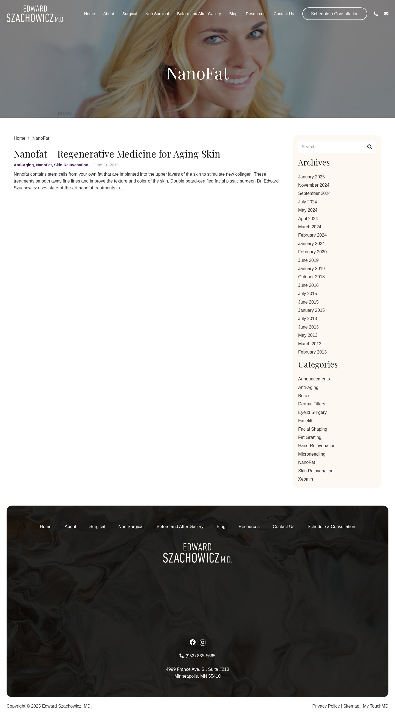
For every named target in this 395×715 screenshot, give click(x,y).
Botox (303, 395)
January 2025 (311, 177)
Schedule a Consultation (331, 526)
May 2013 (307, 335)
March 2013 (309, 343)
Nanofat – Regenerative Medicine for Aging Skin (117, 153)
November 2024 (313, 185)
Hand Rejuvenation (316, 445)
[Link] (376, 13)
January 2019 (311, 268)
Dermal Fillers (311, 404)
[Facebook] (193, 642)
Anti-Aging (24, 165)
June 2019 (308, 260)
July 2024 (307, 202)
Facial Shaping (312, 429)
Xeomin (305, 479)
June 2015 (308, 302)
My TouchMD (375, 706)
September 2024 (314, 193)
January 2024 (311, 243)
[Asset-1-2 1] (35, 13)
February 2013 (312, 352)
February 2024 (312, 235)
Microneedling (312, 454)
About (70, 526)
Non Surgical (130, 526)
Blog (221, 526)
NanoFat (44, 165)
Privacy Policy (326, 706)
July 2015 (307, 293)
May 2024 (307, 210)
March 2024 (309, 227)
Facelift (305, 420)
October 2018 (311, 276)
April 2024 (308, 218)
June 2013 (308, 327)
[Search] (337, 147)
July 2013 (307, 318)
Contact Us (283, 526)
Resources (249, 526)
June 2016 (308, 285)
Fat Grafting (309, 437)
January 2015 (311, 310)
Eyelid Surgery (312, 412)
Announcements (314, 379)
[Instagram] (202, 642)
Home (46, 526)
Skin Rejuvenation (71, 165)
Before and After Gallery (180, 526)
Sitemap (351, 706)
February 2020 (312, 251)
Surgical (97, 526)
